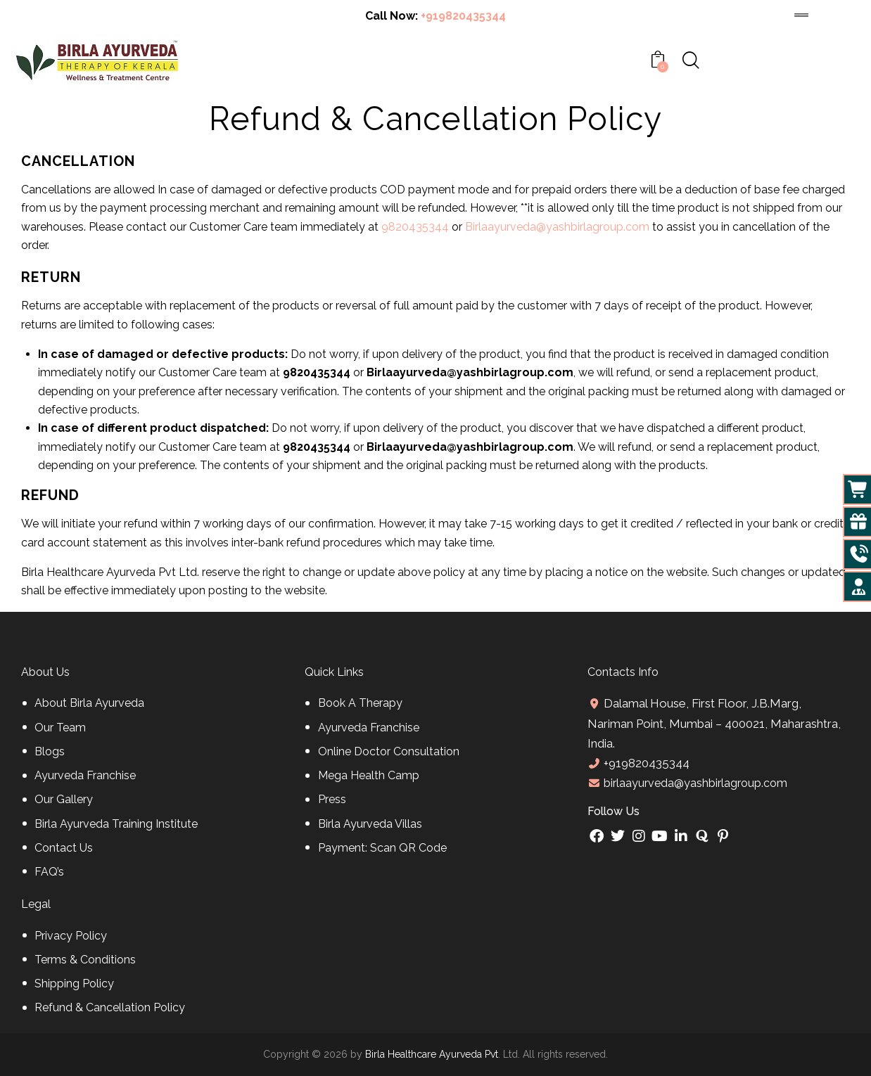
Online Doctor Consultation (388, 751)
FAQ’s (49, 871)
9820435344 (415, 226)
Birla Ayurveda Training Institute (116, 824)
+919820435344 (463, 16)
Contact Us (63, 847)
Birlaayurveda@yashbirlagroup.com (557, 226)
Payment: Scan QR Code (382, 847)
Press (332, 799)
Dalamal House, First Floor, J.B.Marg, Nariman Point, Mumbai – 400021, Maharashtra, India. (714, 723)
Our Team (60, 727)
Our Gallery (63, 799)
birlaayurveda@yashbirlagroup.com (694, 783)
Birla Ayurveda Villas (370, 824)
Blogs (49, 751)
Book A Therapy (360, 703)
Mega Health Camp (368, 775)
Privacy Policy (70, 935)
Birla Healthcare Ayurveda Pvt (431, 1054)
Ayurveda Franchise (85, 775)
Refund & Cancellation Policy (109, 1007)
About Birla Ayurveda (89, 703)
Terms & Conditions (85, 959)
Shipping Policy (74, 983)
